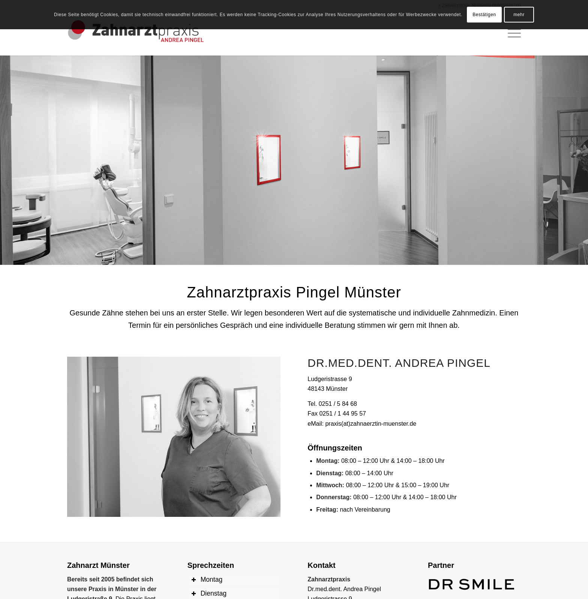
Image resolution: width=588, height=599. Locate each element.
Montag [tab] (207, 579)
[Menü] (512, 33)
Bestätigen (484, 14)
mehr (519, 14)
